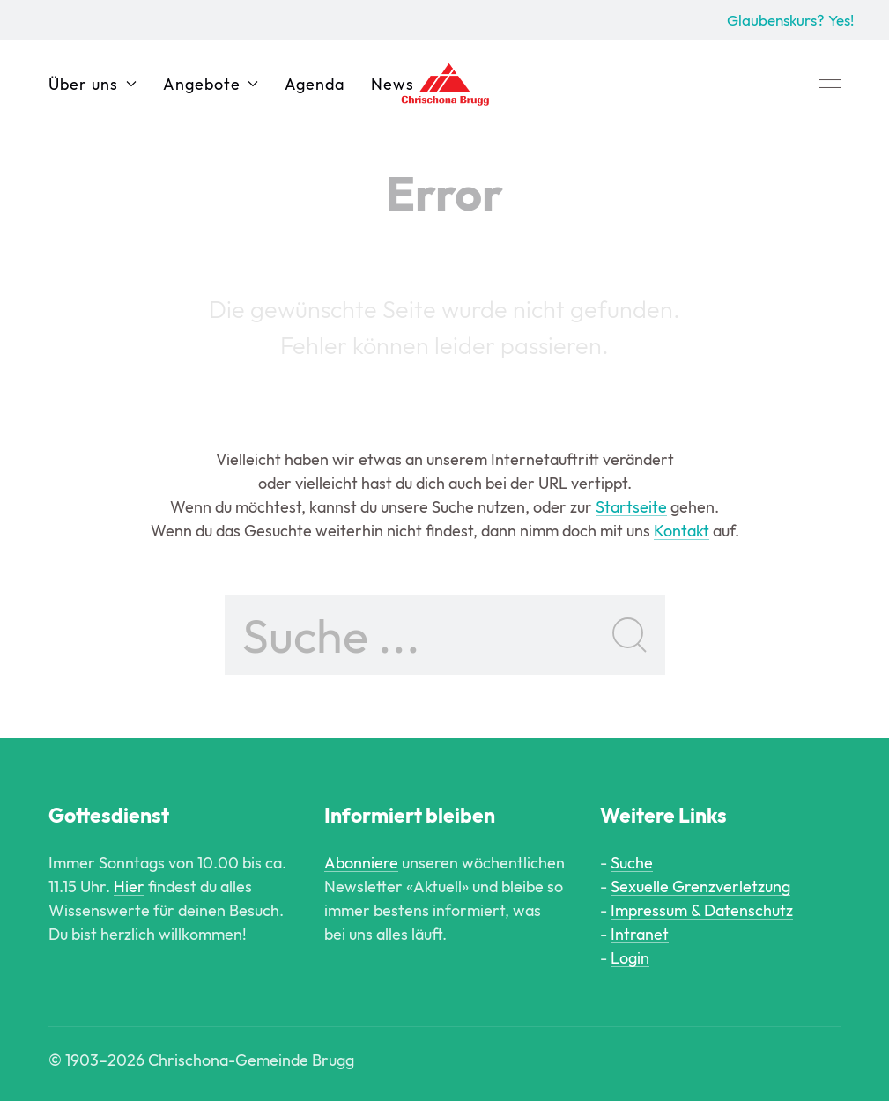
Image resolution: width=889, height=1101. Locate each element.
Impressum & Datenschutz (702, 910)
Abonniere (361, 863)
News (392, 84)
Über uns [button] (92, 84)
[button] (830, 83)
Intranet (640, 934)
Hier (129, 886)
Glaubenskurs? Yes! (790, 20)
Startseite (631, 507)
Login (630, 958)
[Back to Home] (445, 84)
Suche (632, 863)
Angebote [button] (211, 84)
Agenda (314, 84)
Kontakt (681, 531)
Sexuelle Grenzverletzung (700, 886)
